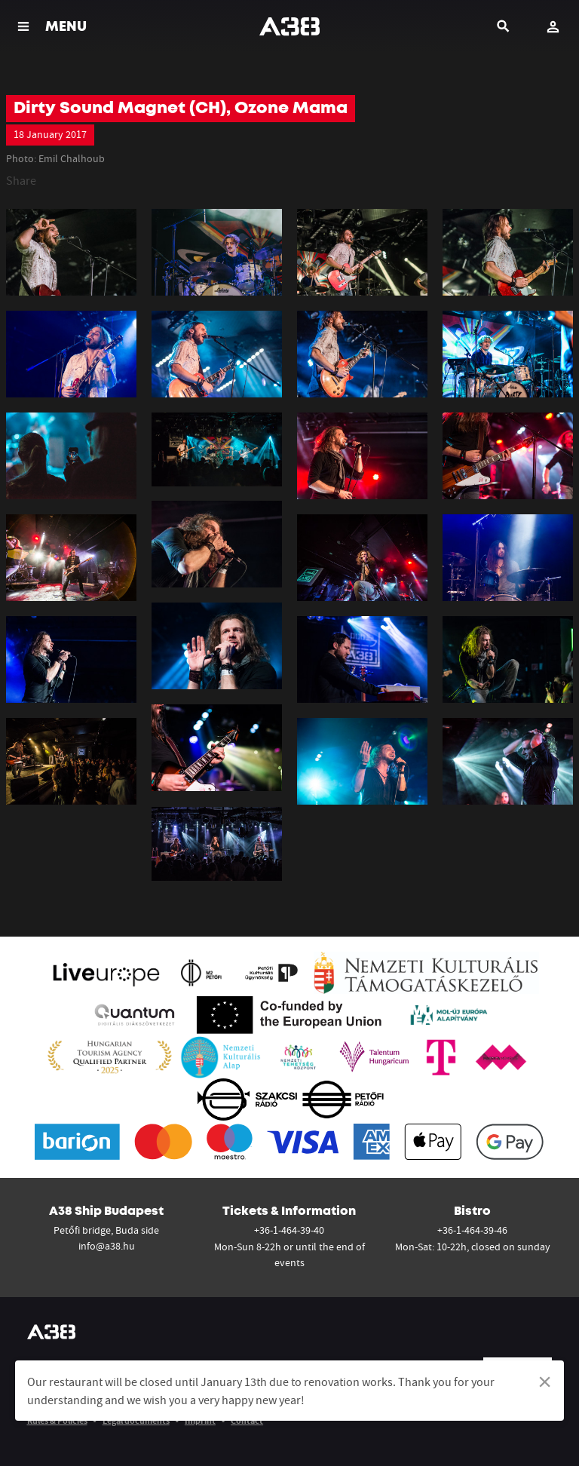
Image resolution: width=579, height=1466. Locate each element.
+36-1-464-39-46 (472, 1230)
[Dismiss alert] (545, 1381)
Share (21, 180)
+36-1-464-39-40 (289, 1230)
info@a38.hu (106, 1246)
